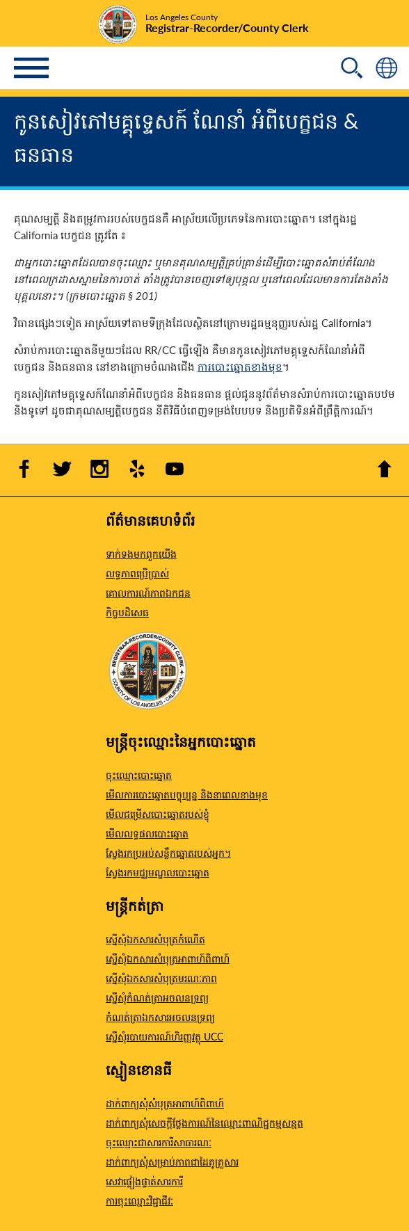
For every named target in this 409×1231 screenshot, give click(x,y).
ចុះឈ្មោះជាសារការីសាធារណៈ (158, 1142)
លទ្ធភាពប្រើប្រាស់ (137, 573)
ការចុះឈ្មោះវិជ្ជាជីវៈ (139, 1200)
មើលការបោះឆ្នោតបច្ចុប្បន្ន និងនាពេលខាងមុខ (187, 794)
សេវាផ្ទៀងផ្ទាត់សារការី (144, 1181)
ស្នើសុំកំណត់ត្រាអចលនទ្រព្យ (157, 997)
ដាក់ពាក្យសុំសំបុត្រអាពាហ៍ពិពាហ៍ (165, 1103)
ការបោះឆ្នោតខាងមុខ (240, 366)
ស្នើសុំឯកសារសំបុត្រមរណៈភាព (161, 978)
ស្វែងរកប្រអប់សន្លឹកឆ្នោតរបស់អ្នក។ (168, 853)
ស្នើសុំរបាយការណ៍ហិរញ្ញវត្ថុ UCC (164, 1036)
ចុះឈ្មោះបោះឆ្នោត (139, 775)
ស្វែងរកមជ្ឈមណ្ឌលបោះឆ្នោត (157, 872)
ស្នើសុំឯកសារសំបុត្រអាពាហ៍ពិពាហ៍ (168, 958)
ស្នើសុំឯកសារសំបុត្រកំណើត (155, 939)
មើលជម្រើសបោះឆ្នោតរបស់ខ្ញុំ (157, 814)
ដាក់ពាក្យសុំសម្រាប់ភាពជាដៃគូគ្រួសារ (172, 1161)
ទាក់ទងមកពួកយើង (141, 554)
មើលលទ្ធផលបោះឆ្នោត (147, 833)
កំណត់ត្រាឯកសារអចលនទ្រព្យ (160, 1017)
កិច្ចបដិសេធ (127, 612)
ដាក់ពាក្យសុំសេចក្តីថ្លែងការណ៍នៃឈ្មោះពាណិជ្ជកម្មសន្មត (204, 1122)
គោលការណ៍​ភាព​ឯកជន (148, 593)
